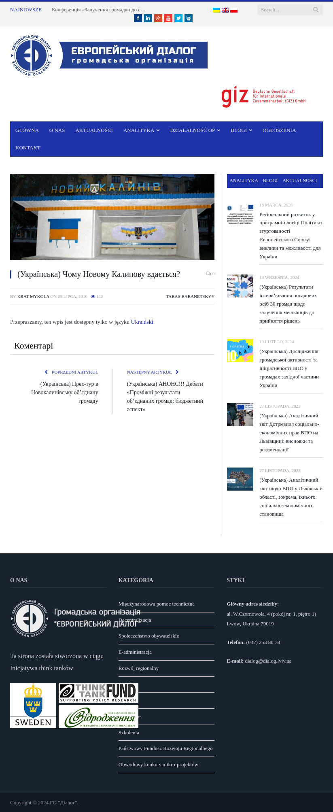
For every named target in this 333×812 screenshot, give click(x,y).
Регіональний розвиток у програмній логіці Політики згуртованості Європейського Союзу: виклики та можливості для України (290, 235)
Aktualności (93, 130)
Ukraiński (142, 322)
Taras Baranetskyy (190, 296)
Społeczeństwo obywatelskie (149, 636)
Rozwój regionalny (139, 668)
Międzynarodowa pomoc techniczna (157, 604)
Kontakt (27, 148)
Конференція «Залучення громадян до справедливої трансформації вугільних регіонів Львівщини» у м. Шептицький (100, 9)
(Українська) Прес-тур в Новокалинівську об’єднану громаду (64, 392)
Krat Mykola (33, 296)
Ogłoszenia (279, 130)
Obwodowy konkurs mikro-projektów (158, 764)
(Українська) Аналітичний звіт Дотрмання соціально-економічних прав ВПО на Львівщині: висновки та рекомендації (289, 432)
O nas (57, 130)
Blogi (239, 130)
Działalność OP (192, 130)
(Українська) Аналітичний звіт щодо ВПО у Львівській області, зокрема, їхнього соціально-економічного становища (290, 497)
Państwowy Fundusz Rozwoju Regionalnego (166, 748)
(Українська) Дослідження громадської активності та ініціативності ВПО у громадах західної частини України (289, 368)
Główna (27, 130)
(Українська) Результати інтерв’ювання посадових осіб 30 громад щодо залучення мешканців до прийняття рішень (288, 304)
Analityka (139, 130)
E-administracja (135, 652)
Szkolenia (129, 732)
